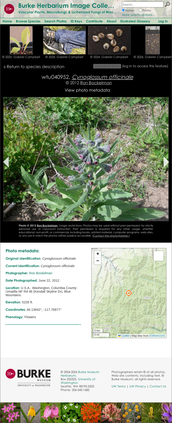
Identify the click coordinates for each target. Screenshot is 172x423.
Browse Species (28, 21)
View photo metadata (87, 90)
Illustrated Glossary (135, 21)
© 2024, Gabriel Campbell (64, 57)
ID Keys (76, 21)
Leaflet (123, 335)
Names (130, 10)
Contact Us (158, 386)
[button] (128, 293)
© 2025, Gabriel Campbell (21, 57)
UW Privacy (137, 386)
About (111, 21)
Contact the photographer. (111, 235)
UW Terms (119, 386)
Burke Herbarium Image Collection (70, 5)
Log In (163, 21)
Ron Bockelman (96, 82)
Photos (146, 10)
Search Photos (55, 21)
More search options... (138, 15)
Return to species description (35, 66)
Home (7, 21)
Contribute (94, 21)
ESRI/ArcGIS (157, 335)
